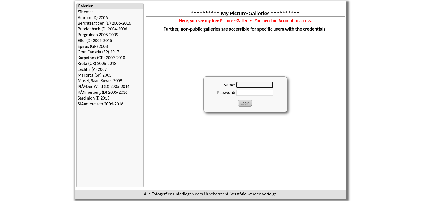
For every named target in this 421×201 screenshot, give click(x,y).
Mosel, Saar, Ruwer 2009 (100, 80)
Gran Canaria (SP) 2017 (98, 51)
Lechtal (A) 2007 (92, 69)
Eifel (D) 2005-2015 (95, 40)
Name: (229, 84)
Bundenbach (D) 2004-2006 (102, 29)
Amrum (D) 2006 (93, 17)
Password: (226, 92)
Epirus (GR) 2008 (93, 46)
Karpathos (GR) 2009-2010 (101, 57)
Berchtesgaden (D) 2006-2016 (104, 23)
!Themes (85, 11)
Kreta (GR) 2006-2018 (97, 63)
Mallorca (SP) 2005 (95, 75)
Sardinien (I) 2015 (93, 98)
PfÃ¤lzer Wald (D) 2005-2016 (104, 86)
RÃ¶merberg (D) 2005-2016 (102, 92)
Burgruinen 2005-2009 (98, 34)
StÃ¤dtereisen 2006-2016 (101, 103)
